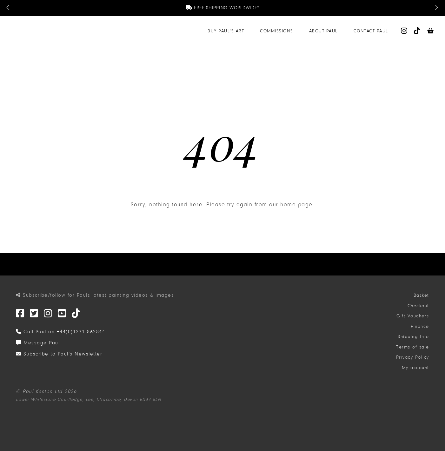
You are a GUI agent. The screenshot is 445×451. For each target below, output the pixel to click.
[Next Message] (436, 8)
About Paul (323, 31)
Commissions (276, 31)
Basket (421, 295)
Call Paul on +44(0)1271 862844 (60, 332)
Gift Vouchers (412, 316)
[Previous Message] (8, 8)
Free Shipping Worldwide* (222, 7)
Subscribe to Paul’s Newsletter (59, 354)
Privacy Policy (412, 357)
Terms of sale (412, 347)
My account (415, 367)
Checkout (418, 305)
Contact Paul (371, 31)
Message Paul (38, 343)
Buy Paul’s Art (226, 31)
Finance (420, 326)
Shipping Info (413, 336)
